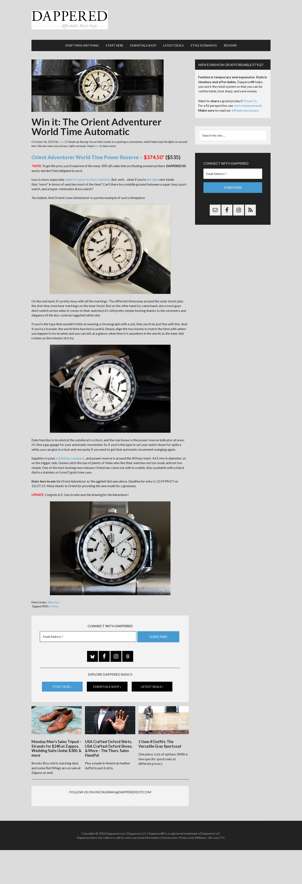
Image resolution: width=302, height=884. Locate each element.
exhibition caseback (70, 450)
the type (153, 171)
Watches (54, 594)
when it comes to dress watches (87, 171)
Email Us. (250, 92)
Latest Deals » (152, 678)
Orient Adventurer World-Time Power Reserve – (97, 149)
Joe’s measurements (248, 97)
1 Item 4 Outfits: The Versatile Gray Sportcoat (159, 733)
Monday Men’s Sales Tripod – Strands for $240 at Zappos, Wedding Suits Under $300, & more (56, 738)
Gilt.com (213, 871)
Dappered (151, 15)
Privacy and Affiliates (192, 871)
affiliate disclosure (245, 102)
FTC (222, 871)
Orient (54, 598)
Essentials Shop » (107, 678)
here (96, 137)
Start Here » (62, 678)
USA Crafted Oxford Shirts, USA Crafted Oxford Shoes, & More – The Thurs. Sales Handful (109, 738)
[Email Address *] (88, 628)
